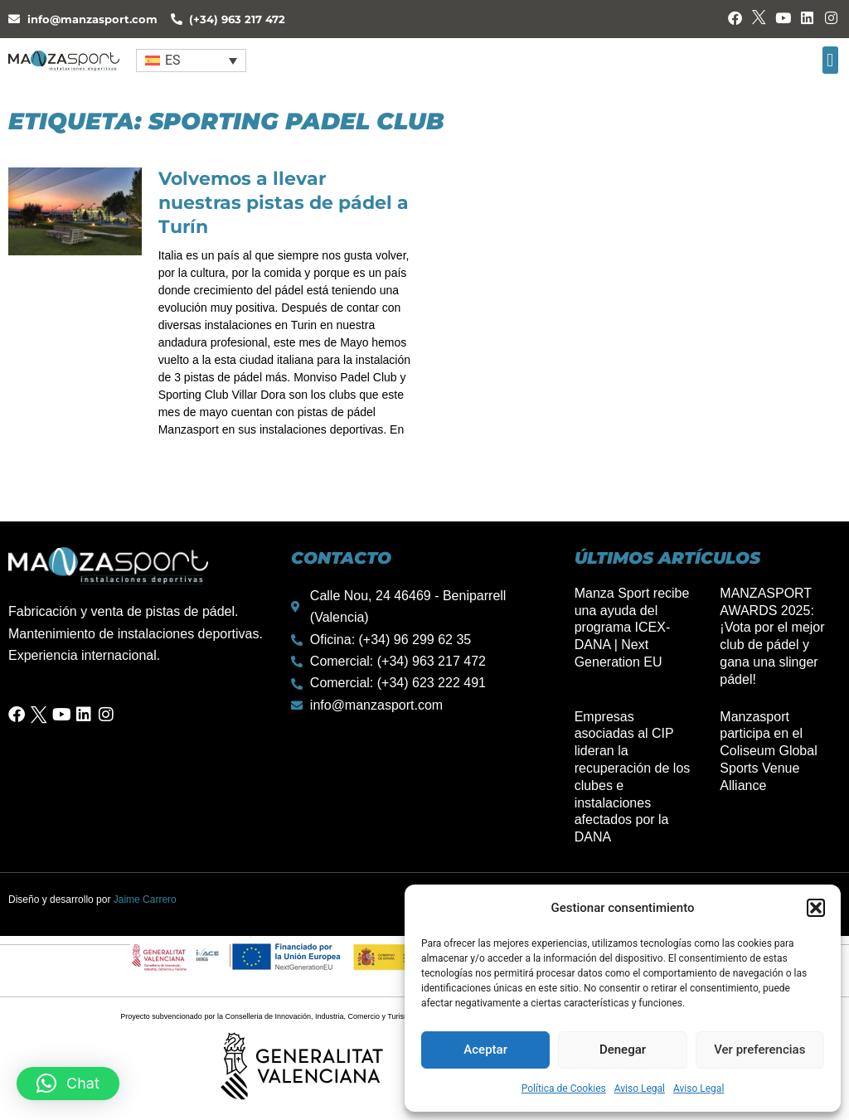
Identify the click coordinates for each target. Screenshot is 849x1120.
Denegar (622, 1049)
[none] (191, 60)
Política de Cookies (564, 1088)
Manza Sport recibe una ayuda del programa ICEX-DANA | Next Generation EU (632, 627)
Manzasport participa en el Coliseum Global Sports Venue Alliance (768, 751)
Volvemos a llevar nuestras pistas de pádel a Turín (283, 202)
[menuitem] (191, 60)
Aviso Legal (639, 1088)
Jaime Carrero (145, 899)
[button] (816, 907)
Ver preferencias (759, 1049)
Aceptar (485, 1049)
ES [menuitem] (173, 60)
